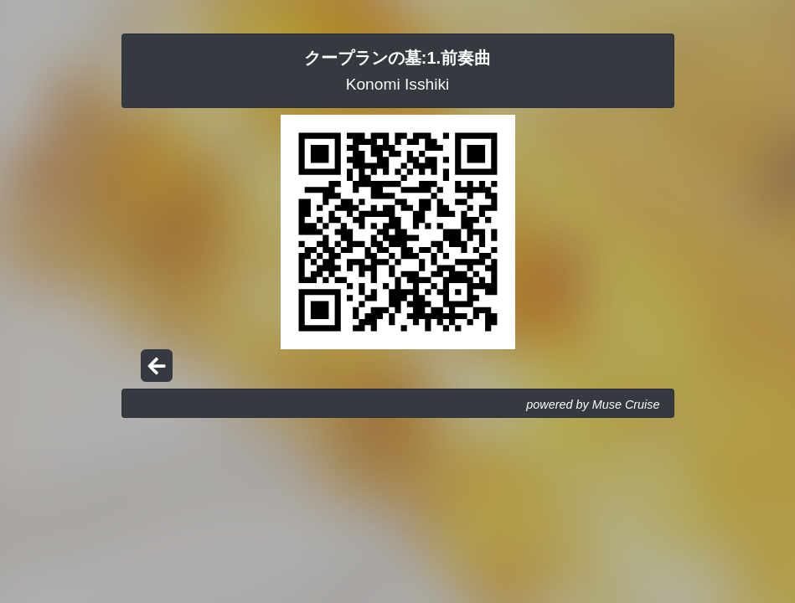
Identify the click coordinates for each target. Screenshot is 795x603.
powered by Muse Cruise (592, 404)
